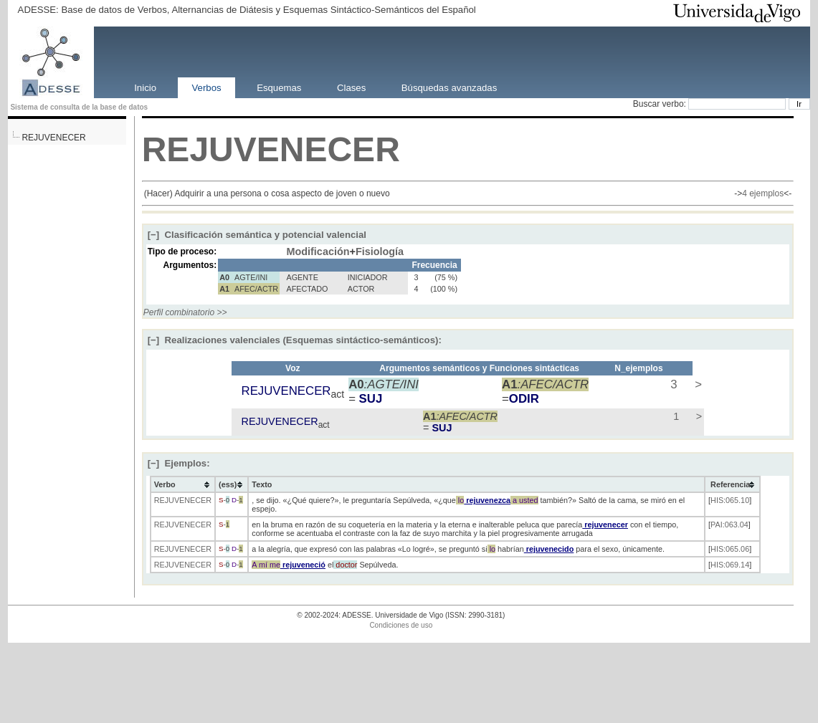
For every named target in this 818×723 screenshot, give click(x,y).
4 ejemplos (763, 193)
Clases (351, 87)
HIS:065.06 (729, 549)
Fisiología (380, 251)
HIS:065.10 (729, 500)
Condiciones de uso (400, 625)
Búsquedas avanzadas (449, 87)
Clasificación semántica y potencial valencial (257, 234)
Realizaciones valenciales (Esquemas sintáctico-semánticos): (295, 340)
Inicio (145, 87)
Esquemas (279, 87)
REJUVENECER (53, 138)
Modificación (318, 251)
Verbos (207, 87)
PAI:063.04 (729, 524)
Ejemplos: (179, 463)
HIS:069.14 (729, 564)
